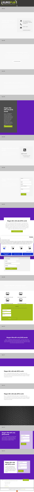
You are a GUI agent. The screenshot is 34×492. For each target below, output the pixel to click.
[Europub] (9, 4)
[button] (17, 61)
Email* (22, 184)
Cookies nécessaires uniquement (6, 254)
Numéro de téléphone (8, 263)
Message (6, 265)
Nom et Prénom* (7, 258)
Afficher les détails (29, 251)
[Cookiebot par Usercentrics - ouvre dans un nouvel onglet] (29, 237)
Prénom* (22, 178)
